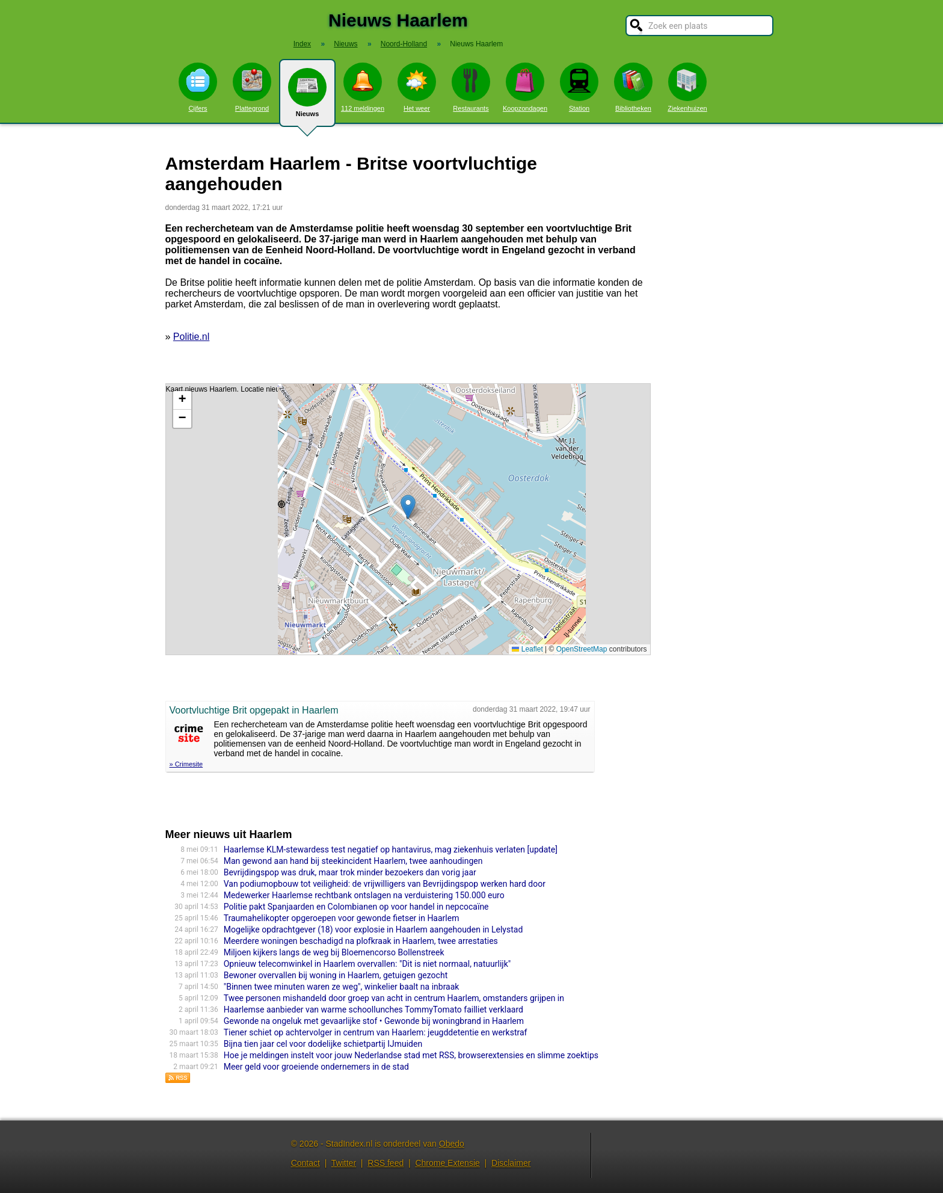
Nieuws (307, 97)
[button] (408, 507)
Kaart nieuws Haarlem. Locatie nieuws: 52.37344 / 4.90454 (406, 519)
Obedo (451, 1143)
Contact (305, 1163)
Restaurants (471, 87)
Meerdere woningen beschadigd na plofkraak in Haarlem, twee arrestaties (361, 941)
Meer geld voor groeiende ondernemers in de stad (316, 1066)
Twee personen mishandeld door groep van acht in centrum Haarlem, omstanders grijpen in (394, 998)
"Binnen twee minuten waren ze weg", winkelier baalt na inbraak (341, 986)
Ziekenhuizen (687, 87)
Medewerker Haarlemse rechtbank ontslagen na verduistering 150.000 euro (364, 895)
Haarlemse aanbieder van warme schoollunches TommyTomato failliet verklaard (373, 1009)
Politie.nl (191, 336)
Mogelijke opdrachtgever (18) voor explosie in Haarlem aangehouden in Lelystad (373, 929)
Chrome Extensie (447, 1163)
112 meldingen (362, 87)
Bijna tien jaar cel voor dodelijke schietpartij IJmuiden (323, 1044)
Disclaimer (510, 1163)
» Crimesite (186, 764)
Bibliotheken (633, 87)
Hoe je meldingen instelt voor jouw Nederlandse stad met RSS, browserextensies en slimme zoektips (411, 1055)
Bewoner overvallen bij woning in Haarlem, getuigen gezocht (336, 975)
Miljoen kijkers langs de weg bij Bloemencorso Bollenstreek (334, 952)
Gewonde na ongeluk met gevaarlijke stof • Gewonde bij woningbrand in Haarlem (374, 1021)
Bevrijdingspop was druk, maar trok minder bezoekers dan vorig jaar (350, 872)
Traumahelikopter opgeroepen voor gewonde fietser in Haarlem (341, 918)
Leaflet (527, 649)
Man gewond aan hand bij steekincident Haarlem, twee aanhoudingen (353, 861)
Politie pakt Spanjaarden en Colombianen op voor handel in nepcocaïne (356, 906)
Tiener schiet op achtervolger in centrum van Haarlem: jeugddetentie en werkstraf (375, 1032)
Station (579, 87)
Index (302, 44)
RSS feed (385, 1163)
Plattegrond (252, 87)
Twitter (343, 1163)
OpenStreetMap (581, 649)
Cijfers (198, 87)
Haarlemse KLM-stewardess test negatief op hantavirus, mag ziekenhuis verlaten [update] (391, 849)
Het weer (417, 87)
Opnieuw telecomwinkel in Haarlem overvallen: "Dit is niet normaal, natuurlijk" (367, 964)
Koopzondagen (525, 87)
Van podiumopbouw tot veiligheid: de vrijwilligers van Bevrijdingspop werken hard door (384, 884)
